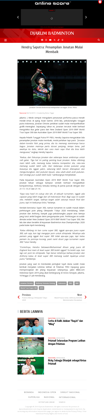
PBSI (70, 283)
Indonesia (62, 283)
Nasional (23, 113)
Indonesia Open (47, 392)
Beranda (29, 392)
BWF (77, 283)
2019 (41, 288)
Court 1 (52, 10)
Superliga (34, 397)
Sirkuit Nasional (70, 392)
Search (62, 402)
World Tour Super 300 (28, 288)
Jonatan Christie (26, 283)
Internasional (67, 397)
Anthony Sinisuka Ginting (45, 283)
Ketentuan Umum (47, 402)
